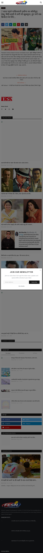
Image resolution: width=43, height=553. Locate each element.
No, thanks (21, 286)
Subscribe (34, 282)
